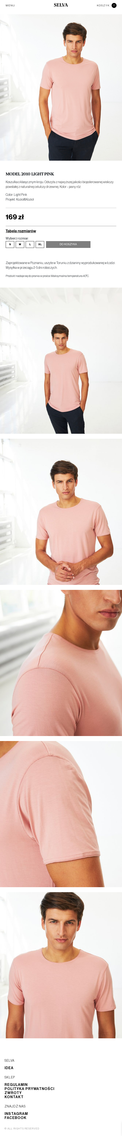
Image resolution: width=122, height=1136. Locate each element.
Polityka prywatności (29, 1088)
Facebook (16, 1117)
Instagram (16, 1113)
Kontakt (14, 1097)
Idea (9, 1068)
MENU (10, 5)
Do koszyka (68, 244)
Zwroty (13, 1093)
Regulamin (16, 1084)
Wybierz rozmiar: (17, 238)
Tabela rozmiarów (21, 231)
